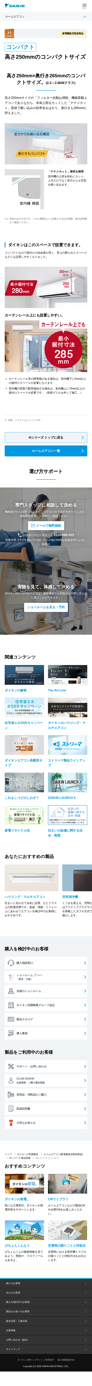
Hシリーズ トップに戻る (46, 437)
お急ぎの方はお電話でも (46, 535)
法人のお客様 (13, 1292)
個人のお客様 (13, 1283)
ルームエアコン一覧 (46, 450)
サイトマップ (13, 1349)
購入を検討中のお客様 (18, 1302)
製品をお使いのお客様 (18, 1311)
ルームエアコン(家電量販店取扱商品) (63, 1154)
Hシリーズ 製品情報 (20, 1158)
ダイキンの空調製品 (27, 1154)
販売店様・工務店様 (16, 1321)
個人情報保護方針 (66, 1360)
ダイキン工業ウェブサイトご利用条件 (35, 1360)
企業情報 (10, 1330)
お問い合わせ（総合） (18, 1339)
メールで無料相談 (46, 526)
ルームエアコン (14, 16)
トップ (8, 1154)
